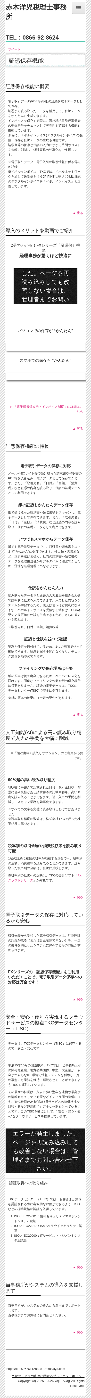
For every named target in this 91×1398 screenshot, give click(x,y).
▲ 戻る (78, 213)
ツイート (14, 49)
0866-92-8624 (41, 37)
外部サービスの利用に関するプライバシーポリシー (48, 1376)
